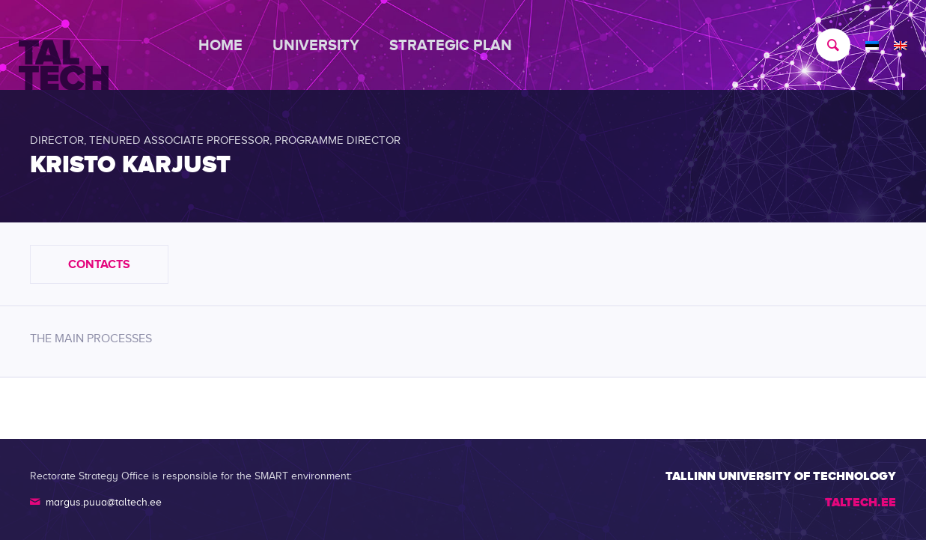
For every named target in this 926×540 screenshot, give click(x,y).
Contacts (99, 264)
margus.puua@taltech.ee (104, 502)
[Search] (825, 45)
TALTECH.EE (860, 502)
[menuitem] (228, 45)
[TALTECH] (64, 46)
